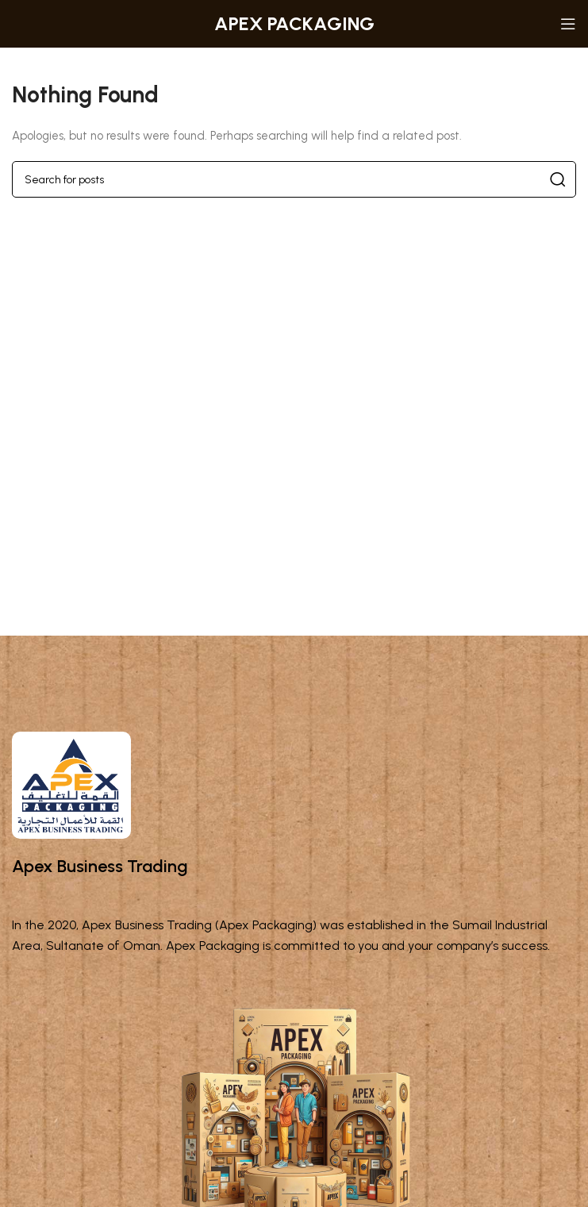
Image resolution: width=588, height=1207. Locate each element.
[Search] (294, 179)
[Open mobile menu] (568, 24)
